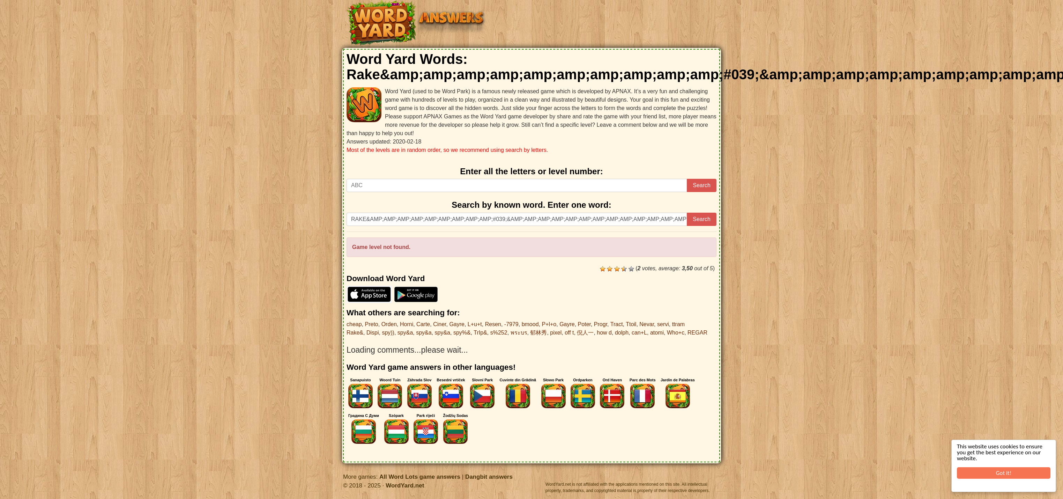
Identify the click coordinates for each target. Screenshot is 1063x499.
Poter (584, 324)
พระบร (519, 333)
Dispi (372, 333)
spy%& (462, 333)
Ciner (439, 324)
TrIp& (480, 333)
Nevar (646, 324)
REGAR (697, 333)
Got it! (1003, 473)
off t (569, 333)
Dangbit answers (489, 477)
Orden (389, 324)
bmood (530, 324)
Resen (493, 324)
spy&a (405, 333)
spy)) (388, 333)
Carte (423, 324)
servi (663, 324)
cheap (354, 324)
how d (604, 333)
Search (702, 185)
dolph (622, 333)
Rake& (355, 333)
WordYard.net (405, 485)
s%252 (498, 333)
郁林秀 (538, 333)
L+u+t (475, 324)
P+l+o (549, 324)
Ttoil (631, 324)
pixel (556, 333)
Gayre (456, 324)
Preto (371, 324)
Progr (600, 324)
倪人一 (585, 333)
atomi (657, 333)
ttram (678, 324)
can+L (639, 333)
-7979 (511, 324)
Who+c (675, 333)
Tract (616, 324)
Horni (406, 324)
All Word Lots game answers (419, 477)
